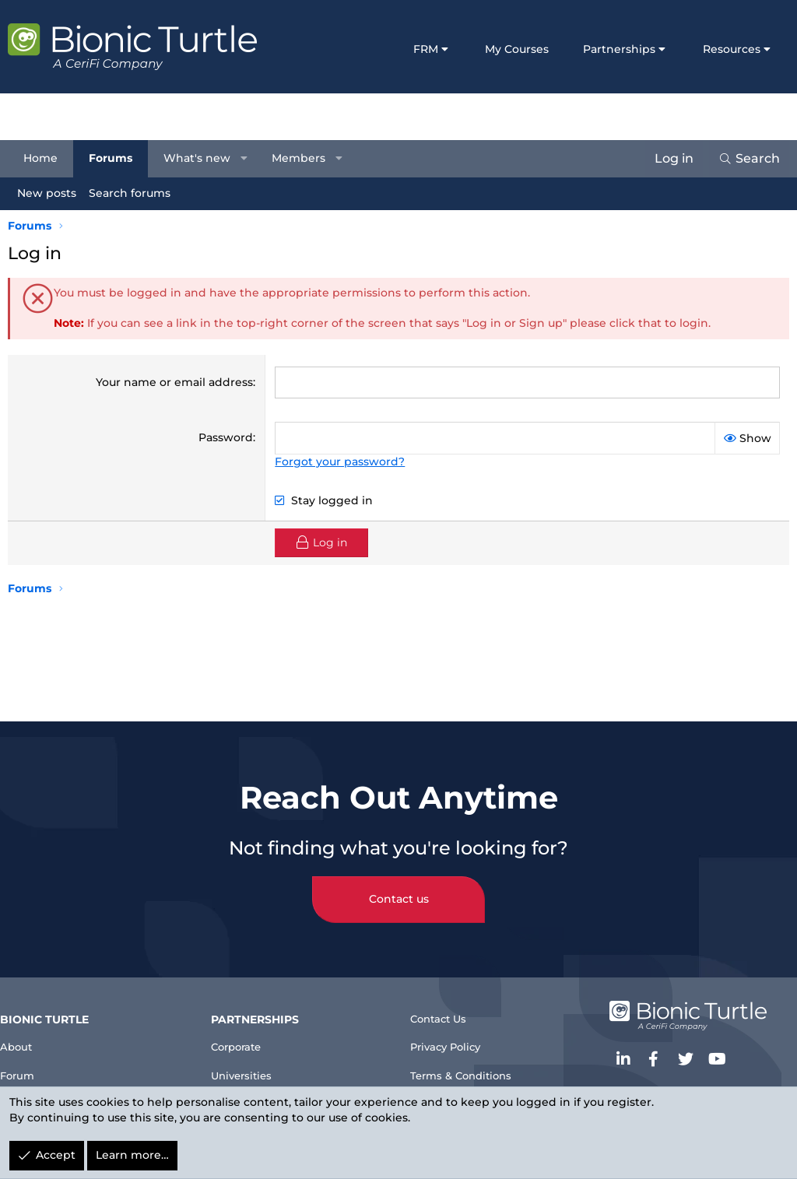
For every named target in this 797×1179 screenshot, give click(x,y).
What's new (204, 158)
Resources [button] (731, 49)
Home (48, 158)
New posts (54, 193)
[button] (252, 158)
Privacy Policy (453, 1036)
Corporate (249, 1031)
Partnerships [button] (619, 49)
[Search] (741, 158)
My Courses (517, 49)
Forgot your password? (340, 461)
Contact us (399, 882)
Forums (118, 158)
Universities (254, 1062)
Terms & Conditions (471, 1067)
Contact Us (445, 1004)
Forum (33, 1062)
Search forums (137, 193)
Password (225, 437)
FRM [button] (425, 49)
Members (306, 158)
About (31, 1031)
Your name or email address (174, 382)
